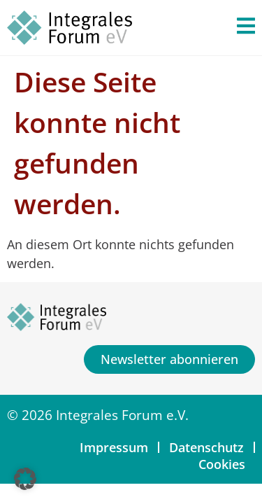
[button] (25, 479)
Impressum (114, 447)
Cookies (221, 464)
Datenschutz (206, 447)
